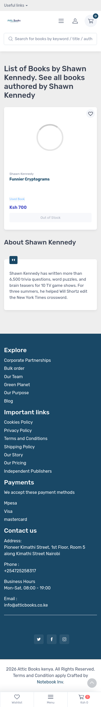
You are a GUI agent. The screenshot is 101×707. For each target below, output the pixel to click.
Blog (8, 401)
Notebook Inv (50, 682)
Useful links (14, 5)
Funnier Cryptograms (29, 179)
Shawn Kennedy (21, 174)
